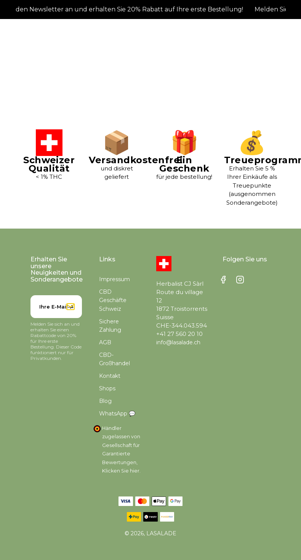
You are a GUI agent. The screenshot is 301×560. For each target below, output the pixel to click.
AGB (105, 342)
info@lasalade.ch (178, 342)
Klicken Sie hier (120, 471)
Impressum (114, 279)
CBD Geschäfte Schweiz (112, 300)
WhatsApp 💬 (117, 413)
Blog (105, 401)
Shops (107, 388)
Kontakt (109, 375)
